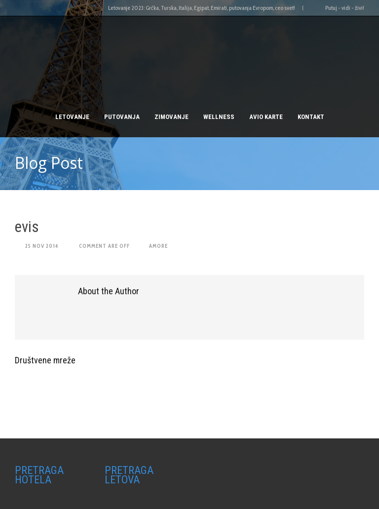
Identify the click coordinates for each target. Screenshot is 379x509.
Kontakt (311, 116)
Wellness (218, 116)
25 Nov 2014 (41, 245)
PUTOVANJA (122, 116)
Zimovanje (171, 116)
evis (27, 227)
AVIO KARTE (266, 116)
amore (158, 245)
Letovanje (72, 116)
